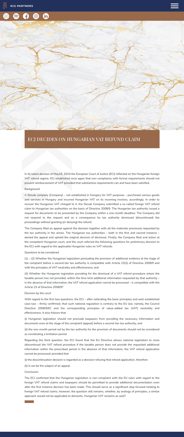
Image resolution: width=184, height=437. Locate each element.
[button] (174, 6)
